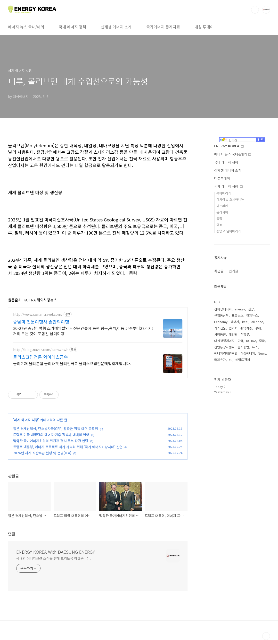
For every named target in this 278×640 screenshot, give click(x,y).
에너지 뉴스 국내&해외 (232, 154)
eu (230, 359)
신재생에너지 (223, 309)
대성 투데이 (204, 27)
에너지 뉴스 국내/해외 (26, 27)
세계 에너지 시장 (26, 419)
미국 (240, 340)
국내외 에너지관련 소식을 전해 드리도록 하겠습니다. (53, 558)
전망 (251, 309)
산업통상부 (221, 315)
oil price (257, 321)
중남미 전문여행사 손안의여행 (41, 321)
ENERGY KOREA (229, 145)
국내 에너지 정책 (72, 27)
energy (240, 309)
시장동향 (220, 334)
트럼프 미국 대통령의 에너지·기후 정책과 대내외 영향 (51, 434)
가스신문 (220, 328)
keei (245, 321)
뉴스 (255, 347)
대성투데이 (222, 178)
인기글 (233, 271)
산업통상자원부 (224, 347)
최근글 (219, 271)
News (262, 353)
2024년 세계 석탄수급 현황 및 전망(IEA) (42, 452)
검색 (255, 9)
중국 (262, 340)
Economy (221, 321)
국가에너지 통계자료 (163, 27)
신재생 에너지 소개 (116, 27)
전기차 (233, 328)
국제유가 (220, 359)
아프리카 (222, 205)
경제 (258, 328)
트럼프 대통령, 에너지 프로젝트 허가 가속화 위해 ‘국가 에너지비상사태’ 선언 (68, 446)
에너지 (234, 321)
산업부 (244, 334)
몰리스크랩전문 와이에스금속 (40, 357)
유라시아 (222, 212)
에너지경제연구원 (225, 353)
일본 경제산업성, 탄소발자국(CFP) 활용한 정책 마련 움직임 (55, 428)
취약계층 (246, 328)
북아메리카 (223, 193)
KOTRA (251, 340)
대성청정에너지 (224, 340)
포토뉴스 (237, 315)
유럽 (219, 218)
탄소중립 (243, 347)
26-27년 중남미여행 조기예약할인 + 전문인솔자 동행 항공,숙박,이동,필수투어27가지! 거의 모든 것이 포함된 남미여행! (83, 330)
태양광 (233, 334)
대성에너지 (247, 353)
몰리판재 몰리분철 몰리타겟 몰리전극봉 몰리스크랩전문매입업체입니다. (72, 363)
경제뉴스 (252, 315)
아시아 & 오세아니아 (230, 199)
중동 (219, 224)
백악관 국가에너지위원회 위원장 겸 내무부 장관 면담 (50, 440)
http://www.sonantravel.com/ (38, 314)
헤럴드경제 (242, 359)
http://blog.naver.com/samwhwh (40, 350)
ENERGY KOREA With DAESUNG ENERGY (55, 552)
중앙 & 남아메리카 (228, 231)
